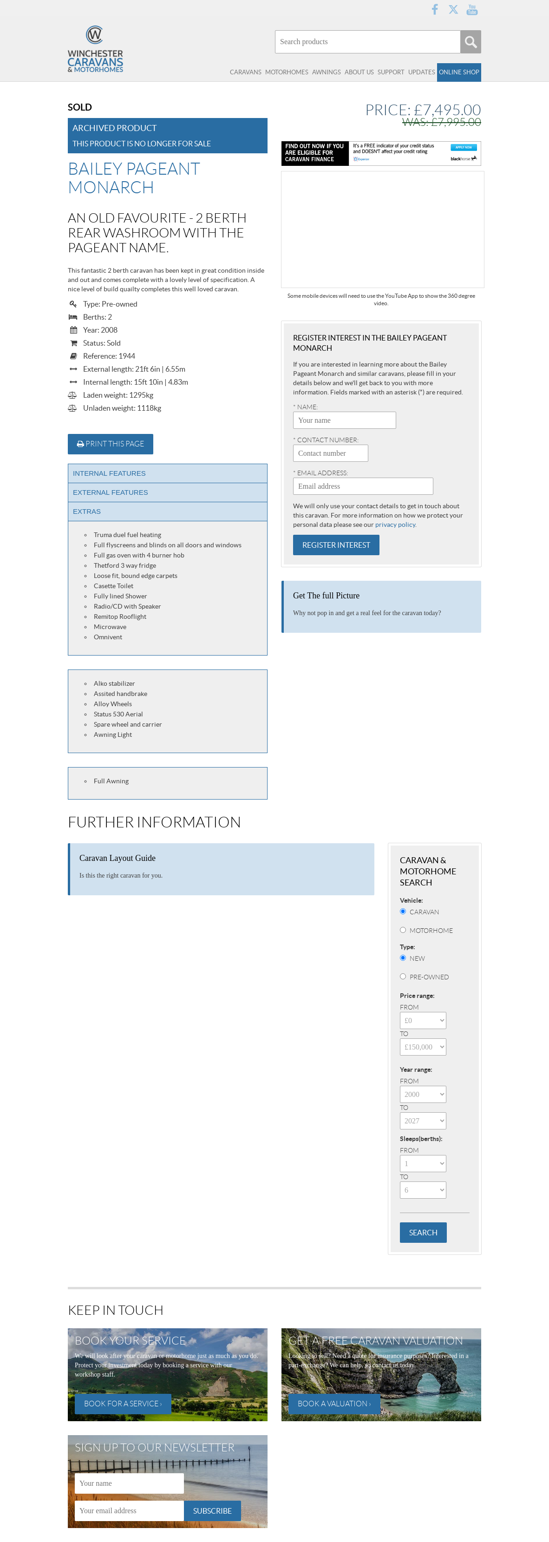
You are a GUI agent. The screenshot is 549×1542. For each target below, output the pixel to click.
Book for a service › (123, 1404)
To (404, 1033)
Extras (87, 511)
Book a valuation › (334, 1404)
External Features (110, 492)
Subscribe (212, 1511)
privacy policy (395, 524)
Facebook (434, 9)
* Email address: (320, 473)
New (417, 958)
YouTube (472, 9)
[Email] (129, 1511)
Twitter (453, 9)
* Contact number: (326, 440)
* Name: (305, 407)
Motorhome (431, 930)
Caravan (424, 912)
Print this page (110, 444)
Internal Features (109, 473)
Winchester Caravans (114, 49)
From (409, 1007)
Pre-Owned (429, 977)
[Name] (129, 1483)
